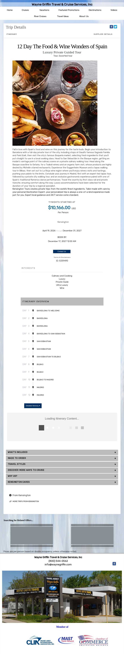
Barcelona (42, 318)
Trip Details (16, 27)
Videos (114, 10)
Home (10, 10)
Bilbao (40, 364)
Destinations (95, 10)
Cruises (25, 10)
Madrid (40, 387)
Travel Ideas (63, 16)
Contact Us (61, 252)
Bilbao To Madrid (45, 380)
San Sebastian (44, 341)
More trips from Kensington (24, 501)
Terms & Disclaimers (62, 257)
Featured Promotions (68, 10)
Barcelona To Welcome (48, 311)
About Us (84, 16)
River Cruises (40, 16)
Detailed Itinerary (33, 406)
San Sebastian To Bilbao (49, 357)
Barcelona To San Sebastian (51, 334)
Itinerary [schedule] (11, 34)
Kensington (63, 222)
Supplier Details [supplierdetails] (103, 34)
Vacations (44, 10)
